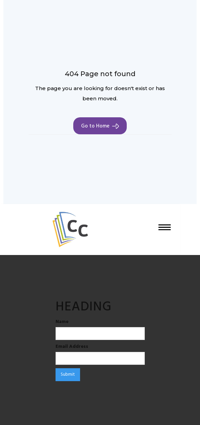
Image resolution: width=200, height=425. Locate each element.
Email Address (72, 346)
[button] (164, 229)
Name (62, 322)
